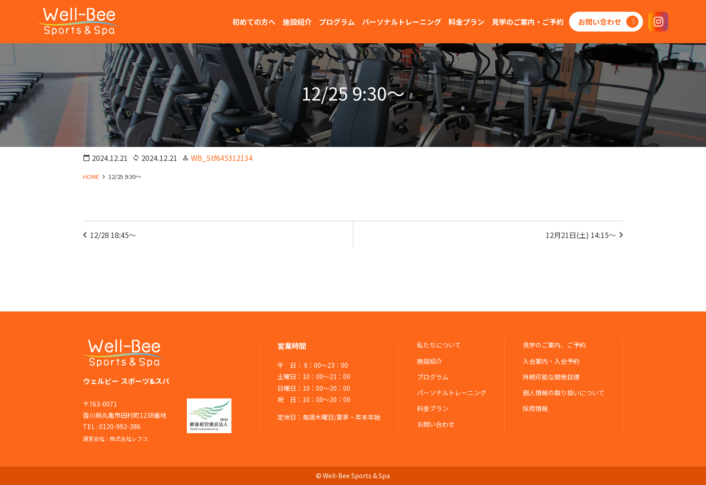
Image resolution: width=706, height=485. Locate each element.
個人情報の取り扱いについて (564, 392)
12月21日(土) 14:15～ (581, 234)
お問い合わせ (436, 424)
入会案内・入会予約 (551, 361)
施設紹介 (429, 361)
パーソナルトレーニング (451, 392)
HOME (91, 176)
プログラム (432, 376)
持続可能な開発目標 (551, 376)
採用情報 (535, 408)
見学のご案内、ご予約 (554, 344)
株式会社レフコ (129, 438)
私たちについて (439, 344)
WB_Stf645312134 (222, 157)
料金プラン (432, 408)
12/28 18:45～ (113, 234)
